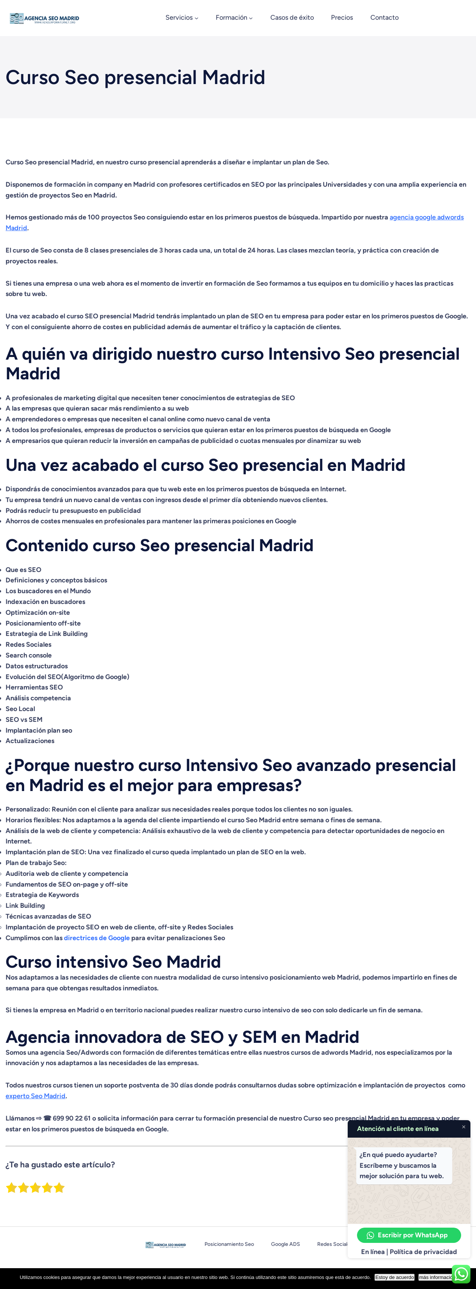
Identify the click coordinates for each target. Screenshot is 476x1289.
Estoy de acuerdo (394, 1277)
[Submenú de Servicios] (196, 18)
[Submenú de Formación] (251, 18)
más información (437, 1277)
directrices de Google (97, 938)
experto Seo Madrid (35, 1096)
